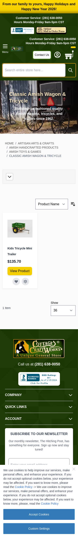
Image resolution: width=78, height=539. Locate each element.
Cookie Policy (23, 487)
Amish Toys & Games (25, 151)
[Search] (71, 70)
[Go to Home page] (17, 48)
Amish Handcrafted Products (33, 147)
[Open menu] (5, 48)
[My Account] (57, 55)
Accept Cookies (39, 514)
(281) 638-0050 (47, 364)
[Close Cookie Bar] (73, 468)
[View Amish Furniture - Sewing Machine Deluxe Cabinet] (19, 271)
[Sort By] (51, 204)
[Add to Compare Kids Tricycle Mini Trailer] (25, 281)
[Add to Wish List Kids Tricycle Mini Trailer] (16, 281)
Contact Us (42, 54)
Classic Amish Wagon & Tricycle (35, 156)
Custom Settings (39, 528)
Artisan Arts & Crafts (36, 143)
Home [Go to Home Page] (9, 143)
